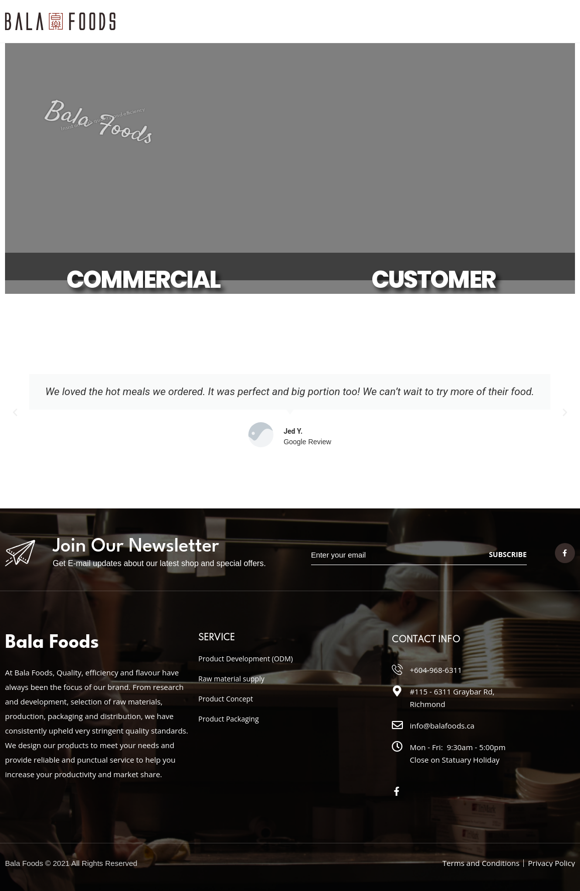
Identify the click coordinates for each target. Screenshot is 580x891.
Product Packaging (228, 719)
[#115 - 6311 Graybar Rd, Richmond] (397, 690)
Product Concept (225, 698)
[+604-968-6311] (397, 669)
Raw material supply (231, 678)
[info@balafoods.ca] (397, 725)
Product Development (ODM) (245, 658)
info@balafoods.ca (442, 726)
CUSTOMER (434, 279)
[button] (15, 413)
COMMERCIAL (143, 279)
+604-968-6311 (436, 670)
